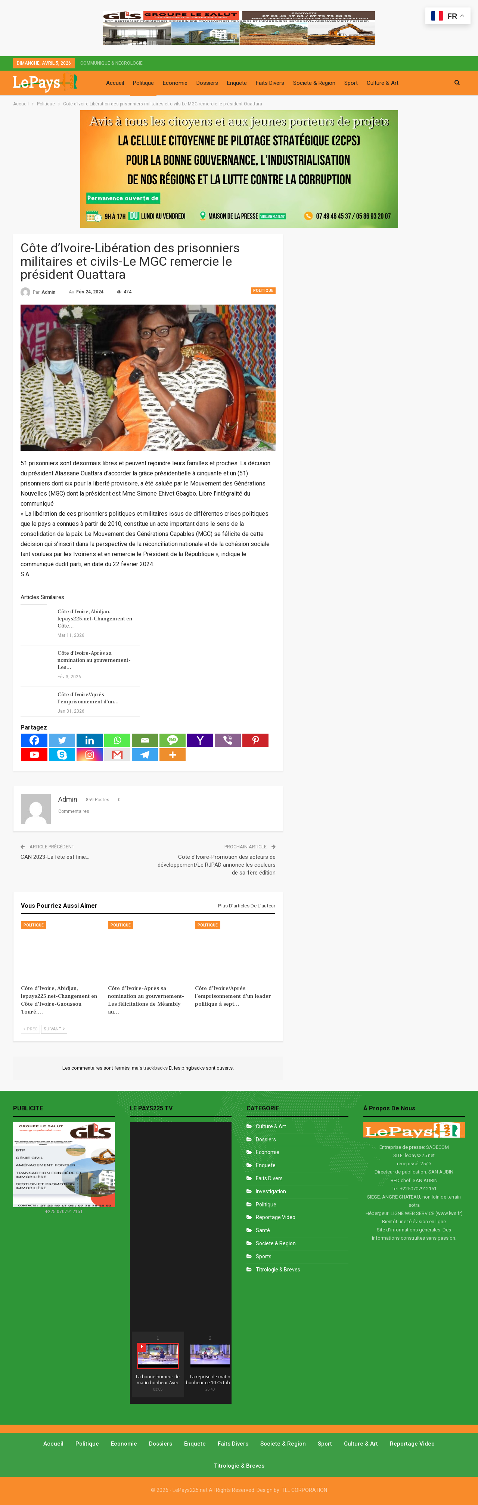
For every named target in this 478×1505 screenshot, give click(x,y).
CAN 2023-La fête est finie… (55, 857)
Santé (263, 1230)
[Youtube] (34, 754)
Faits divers (269, 1178)
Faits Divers (270, 83)
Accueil (115, 83)
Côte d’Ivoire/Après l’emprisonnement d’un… (88, 698)
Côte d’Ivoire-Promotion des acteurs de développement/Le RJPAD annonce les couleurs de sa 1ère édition (217, 865)
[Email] (145, 740)
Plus (412, 83)
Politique (143, 83)
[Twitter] (62, 740)
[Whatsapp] (117, 740)
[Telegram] (145, 754)
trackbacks (156, 1068)
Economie (175, 83)
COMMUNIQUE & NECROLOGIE (111, 63)
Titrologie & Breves (278, 1270)
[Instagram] (90, 754)
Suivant (54, 1029)
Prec (30, 1029)
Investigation (271, 1191)
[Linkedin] (90, 740)
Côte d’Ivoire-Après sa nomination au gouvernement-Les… (94, 660)
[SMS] (172, 740)
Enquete (237, 83)
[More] (172, 754)
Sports (263, 1256)
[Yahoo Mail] (200, 740)
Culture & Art (382, 83)
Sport (351, 83)
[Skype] (62, 754)
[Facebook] (34, 740)
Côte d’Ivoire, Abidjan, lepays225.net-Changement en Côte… (95, 618)
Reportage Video (275, 1217)
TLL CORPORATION (304, 1490)
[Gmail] (117, 754)
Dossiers (207, 83)
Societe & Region (314, 83)
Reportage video (412, 1443)
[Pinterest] (255, 740)
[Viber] (228, 740)
